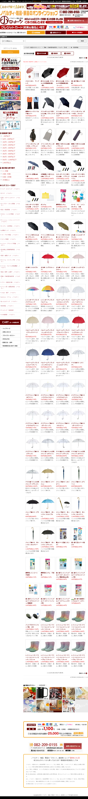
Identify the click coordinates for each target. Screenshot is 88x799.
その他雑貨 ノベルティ (8, 314)
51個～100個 (7, 177)
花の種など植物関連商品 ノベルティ (10, 250)
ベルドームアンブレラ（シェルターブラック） (63, 365)
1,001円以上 (7, 163)
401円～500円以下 (9, 157)
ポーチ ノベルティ (6, 193)
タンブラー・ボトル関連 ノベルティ (10, 204)
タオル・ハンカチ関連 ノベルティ (10, 214)
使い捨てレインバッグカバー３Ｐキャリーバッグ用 (78, 575)
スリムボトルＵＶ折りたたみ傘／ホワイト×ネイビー (63, 113)
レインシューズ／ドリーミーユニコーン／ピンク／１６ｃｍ (47, 627)
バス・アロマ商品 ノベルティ (10, 234)
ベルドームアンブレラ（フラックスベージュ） (32, 332)
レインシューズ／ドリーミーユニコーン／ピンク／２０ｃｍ (78, 627)
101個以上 (6, 180)
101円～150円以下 (9, 142)
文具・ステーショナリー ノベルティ (10, 198)
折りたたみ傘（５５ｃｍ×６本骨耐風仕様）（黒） (47, 83)
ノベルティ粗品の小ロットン (32, 47)
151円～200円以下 (9, 145)
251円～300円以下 (9, 151)
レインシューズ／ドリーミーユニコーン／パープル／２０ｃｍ (78, 657)
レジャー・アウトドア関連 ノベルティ (10, 244)
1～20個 (5, 171)
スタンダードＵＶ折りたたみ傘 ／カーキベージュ (78, 176)
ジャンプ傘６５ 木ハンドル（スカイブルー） (47, 514)
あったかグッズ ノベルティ (9, 301)
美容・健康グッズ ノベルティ (10, 255)
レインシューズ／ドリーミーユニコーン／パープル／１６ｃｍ (47, 657)
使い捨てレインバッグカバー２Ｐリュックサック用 (63, 601)
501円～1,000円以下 (10, 160)
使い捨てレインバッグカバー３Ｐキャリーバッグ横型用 (32, 601)
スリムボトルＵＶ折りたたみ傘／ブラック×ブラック (48, 113)
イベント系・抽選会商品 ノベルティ (10, 287)
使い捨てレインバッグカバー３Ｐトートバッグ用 (47, 601)
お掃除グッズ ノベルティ (8, 230)
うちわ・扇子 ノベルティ (8, 292)
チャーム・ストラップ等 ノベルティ (10, 260)
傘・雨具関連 (74, 47)
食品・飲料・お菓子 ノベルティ (10, 272)
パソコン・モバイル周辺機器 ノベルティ (10, 266)
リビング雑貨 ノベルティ (8, 239)
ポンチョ (43, 204)
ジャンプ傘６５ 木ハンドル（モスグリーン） (32, 545)
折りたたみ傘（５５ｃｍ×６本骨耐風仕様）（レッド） (63, 83)
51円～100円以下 (8, 139)
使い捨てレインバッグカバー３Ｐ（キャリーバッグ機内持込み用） (63, 575)
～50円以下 (6, 136)
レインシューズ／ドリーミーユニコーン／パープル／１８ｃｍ (63, 657)
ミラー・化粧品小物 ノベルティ (10, 282)
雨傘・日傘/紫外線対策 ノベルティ (10, 277)
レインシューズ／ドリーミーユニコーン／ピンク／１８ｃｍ (63, 627)
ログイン (10, 52)
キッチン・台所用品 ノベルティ (10, 226)
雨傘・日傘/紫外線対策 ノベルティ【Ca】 (56, 47)
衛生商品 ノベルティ (7, 306)
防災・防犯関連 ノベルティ (9, 209)
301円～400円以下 (9, 154)
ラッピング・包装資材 (7, 310)
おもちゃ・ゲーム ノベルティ (10, 297)
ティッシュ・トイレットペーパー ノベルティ (11, 220)
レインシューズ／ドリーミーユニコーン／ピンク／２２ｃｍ (32, 657)
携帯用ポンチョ (61, 204)
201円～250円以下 (9, 148)
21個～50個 (7, 174)
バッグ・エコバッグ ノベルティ (10, 189)
